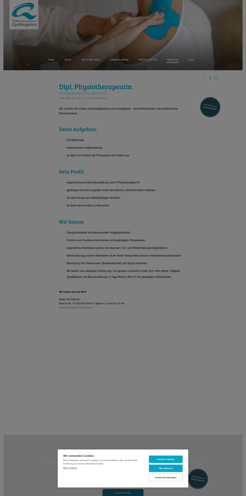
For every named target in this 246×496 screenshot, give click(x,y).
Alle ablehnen (166, 468)
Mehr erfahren (70, 468)
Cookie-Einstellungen (166, 477)
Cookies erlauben (166, 459)
